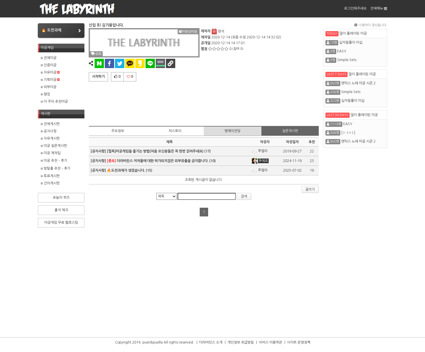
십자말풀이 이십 (350, 42)
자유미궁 (50, 72)
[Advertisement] (204, 102)
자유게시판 (50, 138)
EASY (341, 51)
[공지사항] (99, 151)
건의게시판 (50, 183)
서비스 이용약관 (270, 342)
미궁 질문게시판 (54, 145)
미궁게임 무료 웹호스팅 (61, 222)
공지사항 (48, 131)
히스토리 (175, 131)
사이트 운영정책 (298, 342)
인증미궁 (48, 65)
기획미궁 (50, 79)
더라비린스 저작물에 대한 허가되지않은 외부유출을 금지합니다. (157, 161)
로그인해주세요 (355, 8)
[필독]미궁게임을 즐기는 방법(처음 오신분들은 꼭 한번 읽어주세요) (155, 151)
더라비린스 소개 (210, 342)
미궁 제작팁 (51, 153)
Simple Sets (346, 60)
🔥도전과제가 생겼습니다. (126, 170)
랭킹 (45, 94)
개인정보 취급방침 (240, 342)
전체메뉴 (378, 8)
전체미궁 (48, 58)
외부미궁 (48, 87)
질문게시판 (290, 131)
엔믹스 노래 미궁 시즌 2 (358, 83)
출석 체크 (61, 210)
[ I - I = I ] (348, 132)
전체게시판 (50, 124)
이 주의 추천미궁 (54, 101)
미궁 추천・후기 (54, 160)
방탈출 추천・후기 (55, 168)
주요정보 (117, 131)
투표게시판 (50, 176)
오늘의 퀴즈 (61, 197)
